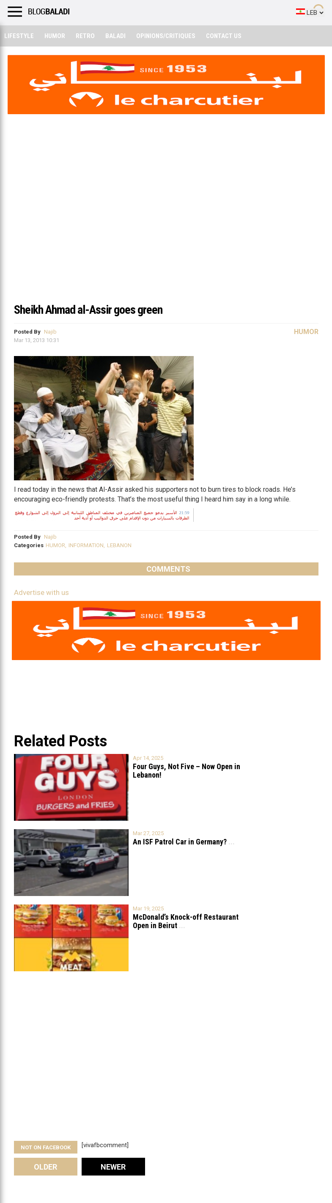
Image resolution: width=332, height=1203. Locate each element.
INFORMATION (86, 545)
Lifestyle (19, 36)
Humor (54, 36)
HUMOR (55, 545)
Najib (50, 332)
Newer (113, 1166)
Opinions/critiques (165, 36)
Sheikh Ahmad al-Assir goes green (88, 310)
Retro (85, 36)
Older (45, 1166)
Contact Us (223, 36)
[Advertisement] (166, 234)
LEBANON (119, 545)
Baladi (115, 36)
